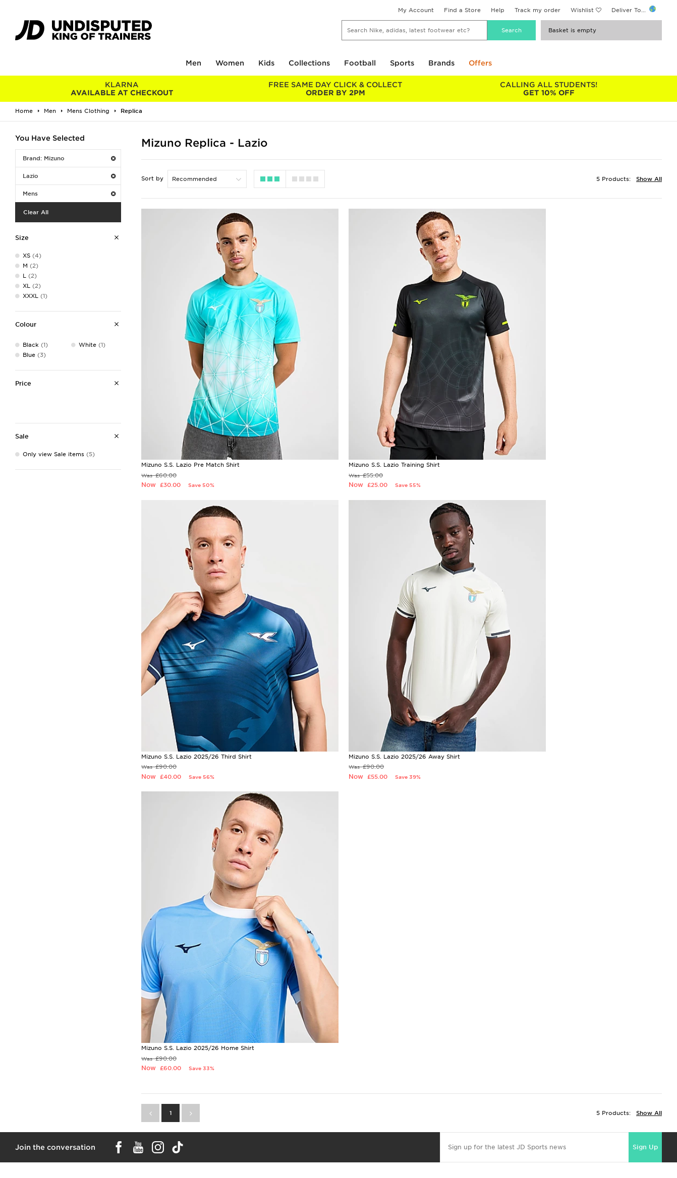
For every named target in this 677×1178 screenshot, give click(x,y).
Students (23, 1068)
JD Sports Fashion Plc (371, 1078)
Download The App (39, 1110)
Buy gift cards (120, 967)
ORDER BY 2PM (335, 89)
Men (193, 63)
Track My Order (198, 1099)
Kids (266, 63)
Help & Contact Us (202, 1089)
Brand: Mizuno (69, 158)
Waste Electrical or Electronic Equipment (236, 1110)
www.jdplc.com (133, 1160)
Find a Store (462, 10)
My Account (416, 10)
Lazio (69, 175)
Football (360, 63)
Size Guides (27, 1078)
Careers (350, 1068)
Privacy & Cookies (530, 1078)
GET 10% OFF (548, 89)
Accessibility (521, 1089)
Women (229, 63)
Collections (309, 63)
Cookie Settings (526, 1099)
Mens (69, 193)
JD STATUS (26, 1099)
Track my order (537, 10)
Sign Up (645, 777)
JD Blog (21, 1121)
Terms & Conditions (532, 1068)
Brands (441, 63)
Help (497, 10)
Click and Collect (200, 1078)
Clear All (35, 212)
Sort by (152, 178)
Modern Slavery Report (537, 1121)
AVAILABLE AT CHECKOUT (121, 89)
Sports (402, 63)
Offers (480, 63)
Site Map (516, 1110)
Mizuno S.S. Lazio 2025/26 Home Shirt (374, 677)
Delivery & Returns (202, 1068)
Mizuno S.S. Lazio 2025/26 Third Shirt (550, 425)
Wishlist (582, 10)
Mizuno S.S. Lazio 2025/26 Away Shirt (197, 677)
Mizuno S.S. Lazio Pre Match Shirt (190, 425)
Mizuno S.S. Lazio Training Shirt (363, 425)
